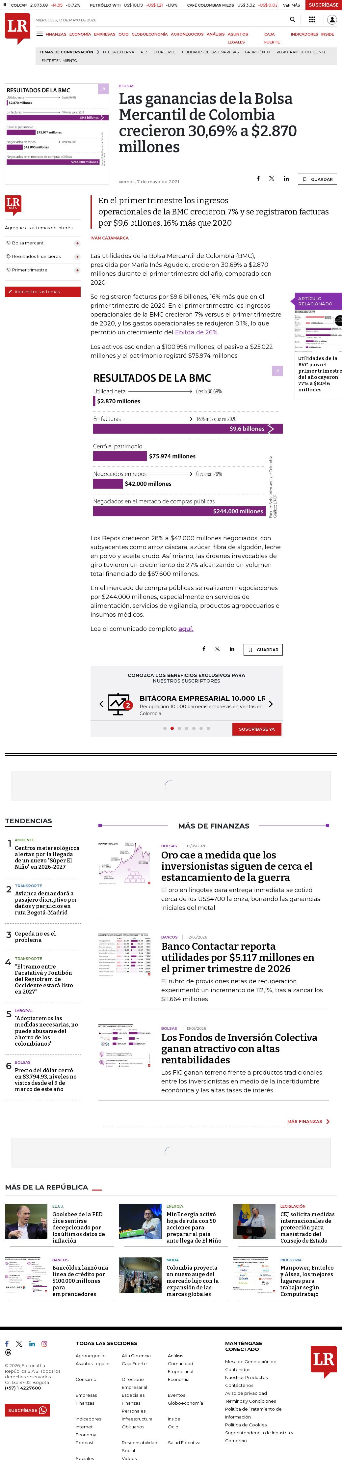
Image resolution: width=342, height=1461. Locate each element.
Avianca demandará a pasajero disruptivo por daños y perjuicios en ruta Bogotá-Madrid (46, 903)
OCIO (123, 34)
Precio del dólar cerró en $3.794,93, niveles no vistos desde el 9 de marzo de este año (46, 1080)
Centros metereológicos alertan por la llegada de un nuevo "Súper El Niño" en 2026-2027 (47, 857)
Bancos (60, 1260)
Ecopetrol (164, 52)
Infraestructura (137, 1418)
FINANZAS (56, 34)
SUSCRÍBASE (324, 5)
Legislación (292, 1206)
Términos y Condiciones (250, 1401)
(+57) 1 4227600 (23, 1388)
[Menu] (41, 33)
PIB (144, 52)
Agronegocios (91, 1355)
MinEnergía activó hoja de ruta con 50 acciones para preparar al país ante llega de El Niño (194, 1227)
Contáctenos (239, 1385)
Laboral (24, 1010)
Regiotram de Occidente (301, 52)
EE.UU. (58, 1206)
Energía (175, 1206)
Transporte (28, 886)
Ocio (173, 1426)
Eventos (176, 1395)
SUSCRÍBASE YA (257, 729)
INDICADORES (304, 34)
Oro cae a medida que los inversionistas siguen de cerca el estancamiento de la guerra (237, 866)
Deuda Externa (118, 52)
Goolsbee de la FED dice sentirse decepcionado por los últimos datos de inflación (78, 1227)
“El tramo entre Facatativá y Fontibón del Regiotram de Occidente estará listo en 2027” (44, 979)
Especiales (133, 1395)
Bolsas (23, 1062)
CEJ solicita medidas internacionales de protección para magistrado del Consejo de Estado (307, 1227)
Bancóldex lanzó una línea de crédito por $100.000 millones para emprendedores (80, 1281)
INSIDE (327, 34)
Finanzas (85, 1403)
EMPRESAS (105, 34)
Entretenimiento (59, 61)
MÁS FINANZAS (304, 1121)
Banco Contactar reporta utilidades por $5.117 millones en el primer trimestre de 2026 (238, 958)
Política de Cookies (246, 1424)
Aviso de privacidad (246, 1393)
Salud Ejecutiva (184, 1442)
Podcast (84, 1442)
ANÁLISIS (216, 34)
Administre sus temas (34, 291)
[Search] (292, 19)
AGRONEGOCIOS (187, 34)
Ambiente (25, 840)
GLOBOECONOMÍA (150, 34)
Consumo (86, 1379)
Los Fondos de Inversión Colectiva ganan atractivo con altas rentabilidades (239, 1049)
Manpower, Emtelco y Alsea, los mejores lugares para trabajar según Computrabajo (307, 1281)
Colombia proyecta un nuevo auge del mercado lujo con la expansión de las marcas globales (193, 1281)
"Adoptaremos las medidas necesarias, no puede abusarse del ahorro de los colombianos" (46, 1031)
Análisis (175, 1355)
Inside (174, 1418)
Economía (179, 1379)
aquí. (186, 628)
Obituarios (133, 1426)
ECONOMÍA (80, 34)
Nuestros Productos (246, 1377)
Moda (173, 1260)
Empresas (86, 1395)
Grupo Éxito (257, 52)
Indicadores (88, 1418)
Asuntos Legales (93, 1363)
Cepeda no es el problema (35, 937)
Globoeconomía (185, 1403)
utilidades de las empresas (210, 52)
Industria (291, 1260)
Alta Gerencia (136, 1355)
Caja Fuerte (134, 1363)
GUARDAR (317, 179)
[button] (99, 704)
